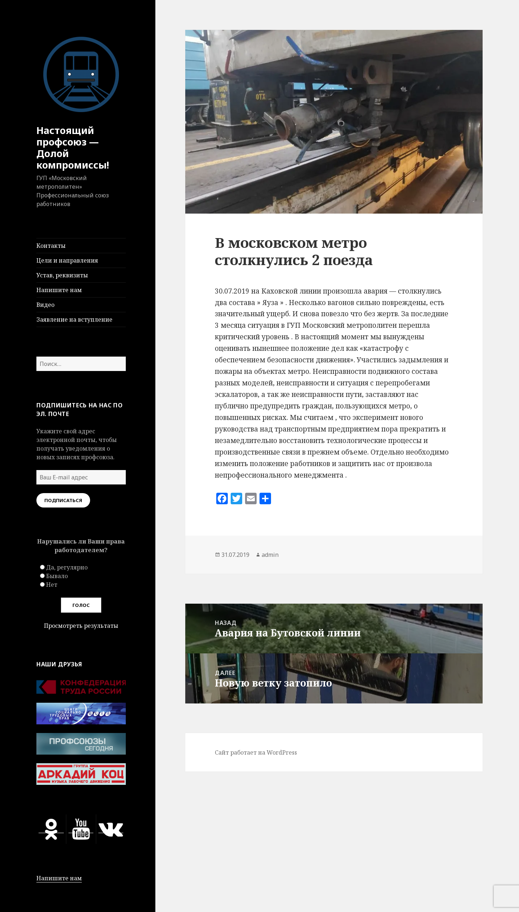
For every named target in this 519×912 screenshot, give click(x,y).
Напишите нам (59, 290)
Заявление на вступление (74, 319)
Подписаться (63, 500)
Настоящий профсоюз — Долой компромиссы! (72, 147)
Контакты (51, 246)
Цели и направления (67, 260)
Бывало (57, 576)
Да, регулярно (67, 567)
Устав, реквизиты (62, 275)
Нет (51, 585)
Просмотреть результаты (81, 626)
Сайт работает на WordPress (256, 752)
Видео (45, 305)
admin (270, 555)
